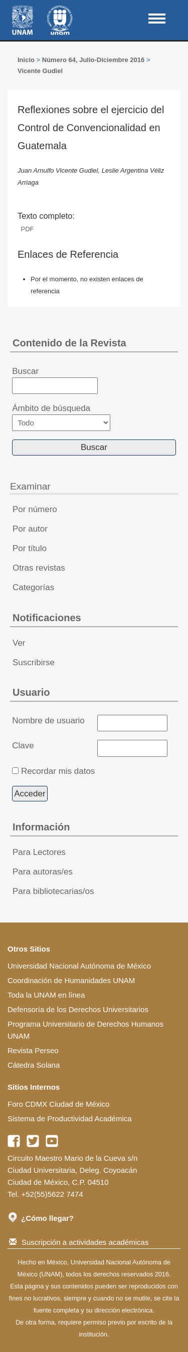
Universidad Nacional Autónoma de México (79, 966)
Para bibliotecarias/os (53, 891)
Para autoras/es (43, 871)
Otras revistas (39, 568)
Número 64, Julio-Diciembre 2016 (93, 60)
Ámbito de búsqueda (61, 417)
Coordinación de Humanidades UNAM (71, 980)
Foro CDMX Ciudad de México (58, 1104)
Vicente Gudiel (40, 71)
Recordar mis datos (58, 771)
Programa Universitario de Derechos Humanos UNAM (85, 1030)
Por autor (30, 529)
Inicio (26, 60)
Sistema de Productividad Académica (70, 1118)
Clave (23, 745)
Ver (19, 643)
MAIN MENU (156, 19)
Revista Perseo (33, 1050)
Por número (35, 509)
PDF (27, 229)
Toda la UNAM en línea (46, 995)
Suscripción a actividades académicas (78, 1242)
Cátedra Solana (34, 1065)
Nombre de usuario (48, 720)
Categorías (33, 587)
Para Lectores (39, 852)
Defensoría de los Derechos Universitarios (78, 1009)
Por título (30, 548)
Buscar (55, 380)
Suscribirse (34, 662)
